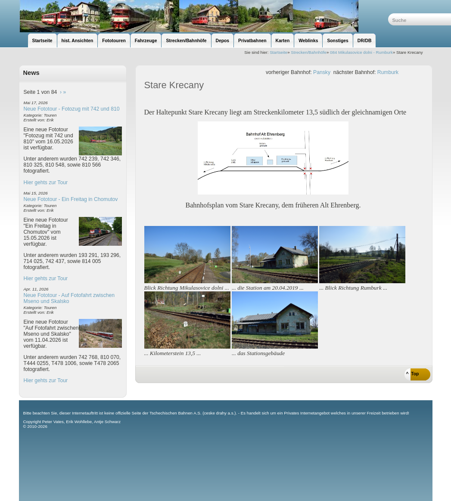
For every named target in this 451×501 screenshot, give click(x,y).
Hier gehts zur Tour (46, 182)
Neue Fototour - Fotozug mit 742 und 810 (72, 109)
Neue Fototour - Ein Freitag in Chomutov (71, 199)
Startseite (278, 52)
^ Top (412, 373)
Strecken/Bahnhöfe (309, 52)
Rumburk (387, 72)
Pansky (321, 72)
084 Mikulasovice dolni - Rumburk (361, 52)
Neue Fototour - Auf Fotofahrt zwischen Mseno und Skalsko (69, 298)
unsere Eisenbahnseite (203, 16)
